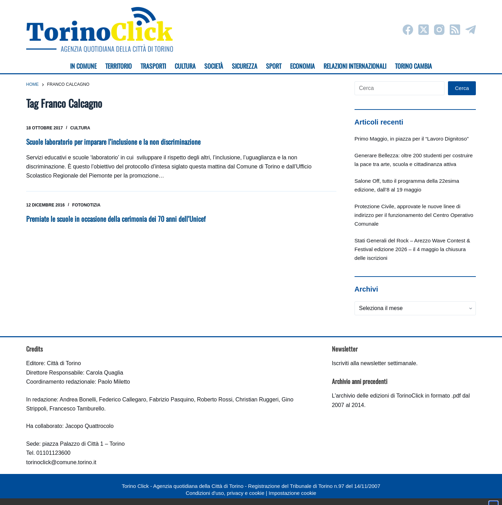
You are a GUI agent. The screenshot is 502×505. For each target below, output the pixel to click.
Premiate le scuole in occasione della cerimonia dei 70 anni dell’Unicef (116, 218)
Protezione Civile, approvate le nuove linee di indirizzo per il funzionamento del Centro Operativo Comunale (414, 215)
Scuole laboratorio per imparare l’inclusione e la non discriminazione (113, 141)
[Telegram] (470, 29)
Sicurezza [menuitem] (244, 65)
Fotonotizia (86, 205)
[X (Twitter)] (423, 29)
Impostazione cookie (292, 493)
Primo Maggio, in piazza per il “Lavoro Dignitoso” (412, 139)
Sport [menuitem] (273, 65)
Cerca (462, 88)
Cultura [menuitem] (185, 65)
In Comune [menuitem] (83, 65)
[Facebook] (408, 29)
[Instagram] (439, 29)
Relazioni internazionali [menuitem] (355, 65)
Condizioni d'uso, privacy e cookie (225, 493)
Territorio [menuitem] (118, 65)
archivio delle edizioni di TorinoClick (380, 396)
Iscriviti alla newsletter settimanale (374, 363)
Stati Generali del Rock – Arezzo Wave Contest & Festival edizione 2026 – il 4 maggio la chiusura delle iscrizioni (412, 249)
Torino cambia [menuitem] (413, 65)
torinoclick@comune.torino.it (61, 462)
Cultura (80, 128)
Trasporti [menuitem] (153, 65)
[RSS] (455, 29)
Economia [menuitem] (302, 65)
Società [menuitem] (213, 65)
